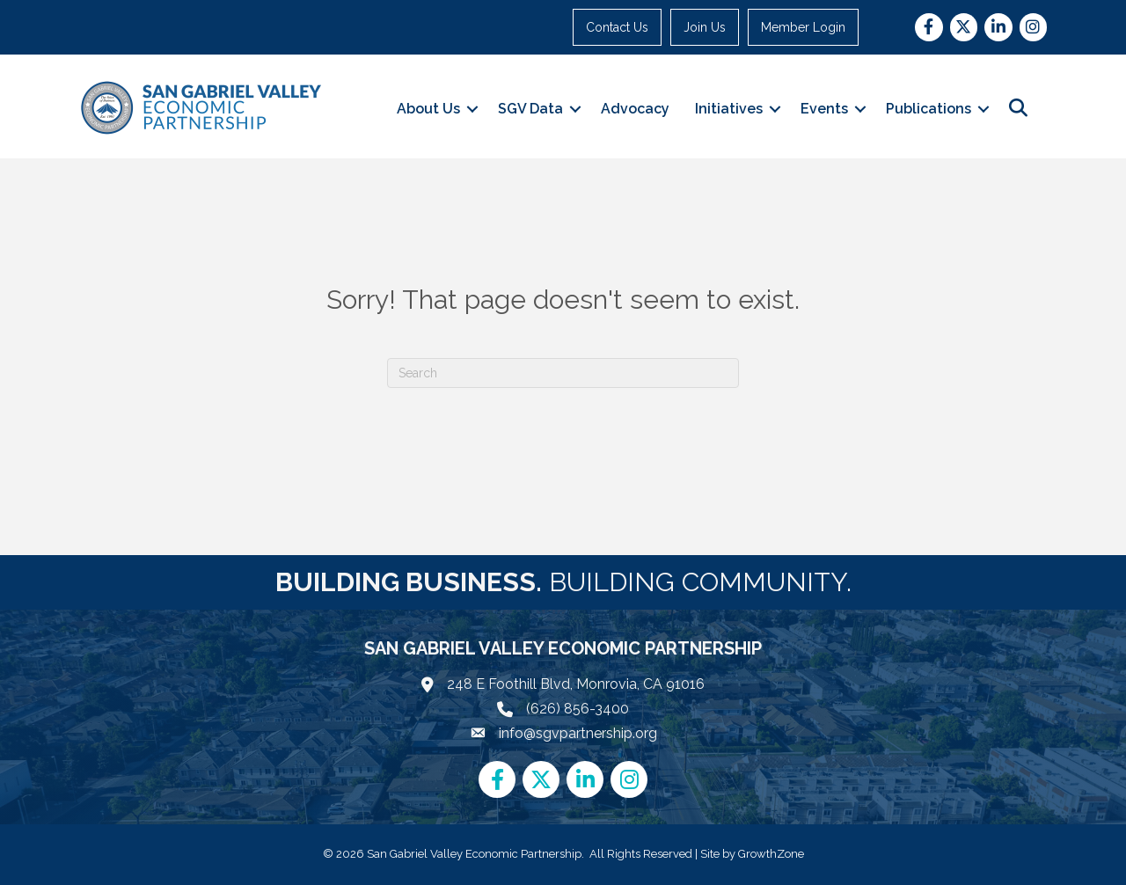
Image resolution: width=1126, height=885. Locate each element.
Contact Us (618, 27)
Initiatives (729, 108)
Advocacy (635, 108)
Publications (928, 108)
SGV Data (530, 108)
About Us (428, 108)
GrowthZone (771, 853)
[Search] (563, 373)
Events (824, 108)
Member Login (804, 27)
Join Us (705, 27)
